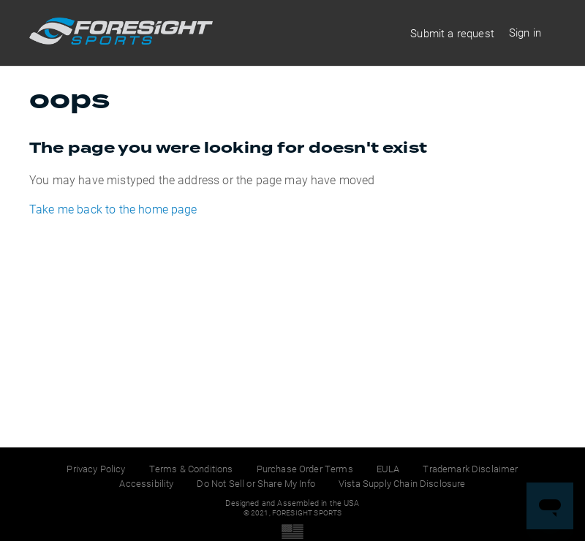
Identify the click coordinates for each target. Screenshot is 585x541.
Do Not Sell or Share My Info (255, 483)
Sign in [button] (525, 32)
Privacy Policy (96, 468)
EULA (388, 468)
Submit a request (452, 33)
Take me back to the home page (113, 208)
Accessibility (146, 483)
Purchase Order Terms (305, 468)
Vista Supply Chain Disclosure (402, 483)
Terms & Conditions (191, 468)
